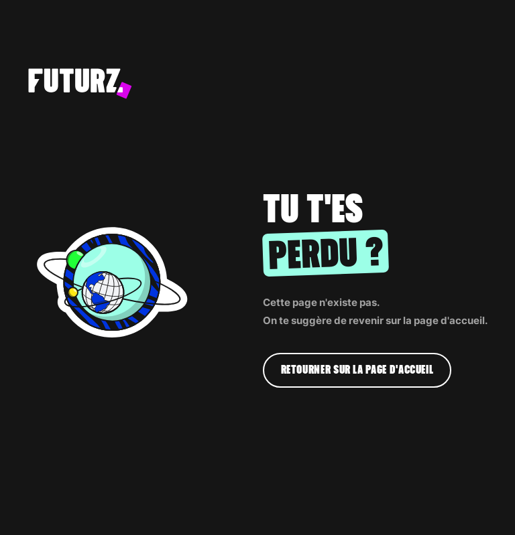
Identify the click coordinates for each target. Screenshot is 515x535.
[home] (235, 84)
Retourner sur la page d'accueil (357, 370)
